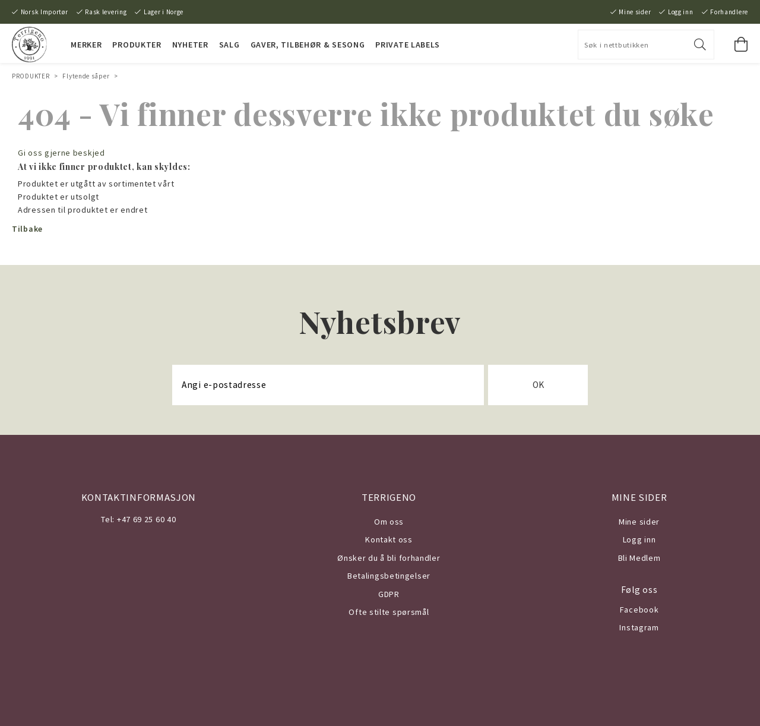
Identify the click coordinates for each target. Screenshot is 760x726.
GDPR (389, 594)
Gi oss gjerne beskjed (61, 152)
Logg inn (681, 12)
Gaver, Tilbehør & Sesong (308, 44)
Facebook (639, 609)
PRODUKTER (136, 44)
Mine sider (635, 12)
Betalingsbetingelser (388, 575)
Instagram (638, 627)
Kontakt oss (389, 539)
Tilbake (27, 228)
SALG (229, 44)
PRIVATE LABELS (407, 44)
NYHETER (190, 44)
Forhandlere (729, 12)
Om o (384, 521)
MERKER (86, 44)
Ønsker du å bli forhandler (388, 558)
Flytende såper (85, 76)
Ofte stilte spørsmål (389, 612)
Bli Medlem (639, 558)
